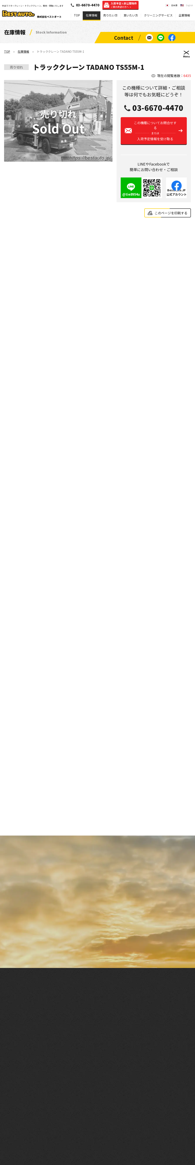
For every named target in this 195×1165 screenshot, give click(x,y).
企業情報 (184, 15)
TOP (77, 15)
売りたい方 (110, 15)
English (189, 5)
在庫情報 (91, 15)
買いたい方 (131, 15)
